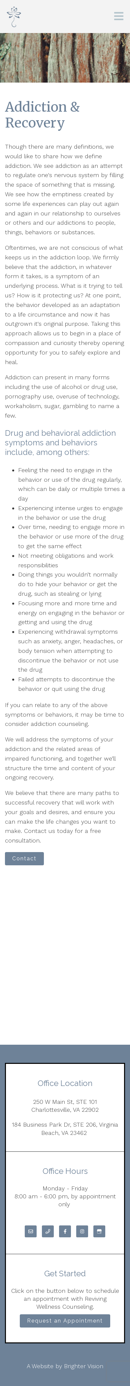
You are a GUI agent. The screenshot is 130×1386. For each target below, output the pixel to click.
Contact (24, 858)
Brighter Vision (83, 1366)
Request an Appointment (65, 1321)
